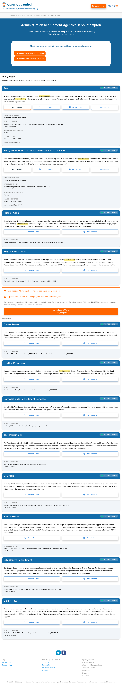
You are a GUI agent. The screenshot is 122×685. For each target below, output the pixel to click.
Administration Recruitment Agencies (32, 15)
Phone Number (46, 107)
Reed (7, 88)
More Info (104, 107)
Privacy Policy (7, 662)
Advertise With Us (49, 668)
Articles (45, 670)
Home (12, 15)
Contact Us (46, 665)
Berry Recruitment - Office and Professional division (34, 150)
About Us (45, 662)
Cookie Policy (7, 665)
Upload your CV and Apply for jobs (61, 311)
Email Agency (17, 107)
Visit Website (76, 107)
